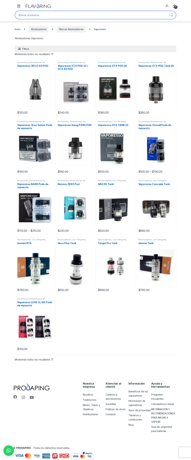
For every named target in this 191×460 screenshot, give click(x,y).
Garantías (111, 403)
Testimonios (89, 399)
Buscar (171, 15)
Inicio (17, 29)
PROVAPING (23, 447)
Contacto (111, 414)
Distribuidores (90, 414)
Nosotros (88, 394)
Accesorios (22, 62)
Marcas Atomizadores (71, 29)
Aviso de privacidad (139, 410)
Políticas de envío (115, 409)
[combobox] (90, 15)
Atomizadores (38, 29)
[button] (8, 450)
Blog (131, 424)
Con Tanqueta (119, 121)
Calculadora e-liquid (162, 403)
